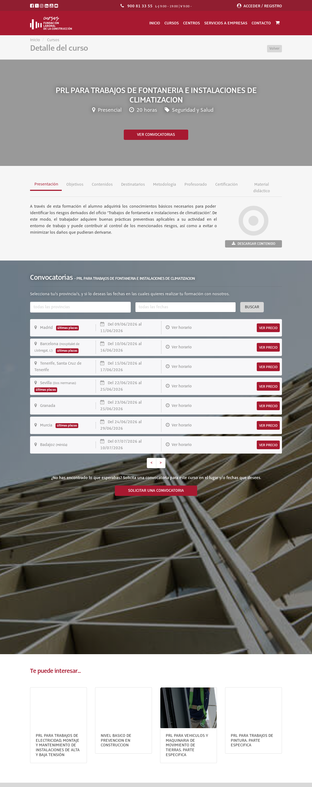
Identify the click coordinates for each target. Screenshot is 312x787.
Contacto (261, 23)
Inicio (154, 23)
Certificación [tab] (226, 184)
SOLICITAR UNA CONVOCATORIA (156, 491)
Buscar (252, 307)
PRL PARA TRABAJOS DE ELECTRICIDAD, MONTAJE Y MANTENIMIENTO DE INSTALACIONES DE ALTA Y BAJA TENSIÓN (58, 745)
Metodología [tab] (164, 184)
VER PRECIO (268, 328)
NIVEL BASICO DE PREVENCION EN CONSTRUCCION (116, 740)
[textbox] (80, 307)
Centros (191, 23)
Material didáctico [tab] (261, 187)
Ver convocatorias (156, 135)
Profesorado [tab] (195, 184)
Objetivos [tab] (74, 184)
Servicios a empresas (225, 23)
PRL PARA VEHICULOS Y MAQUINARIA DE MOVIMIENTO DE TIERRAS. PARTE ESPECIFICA (187, 745)
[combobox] (80, 307)
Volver (274, 48)
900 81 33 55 (139, 6)
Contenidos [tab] (102, 184)
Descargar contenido (253, 244)
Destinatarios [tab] (133, 184)
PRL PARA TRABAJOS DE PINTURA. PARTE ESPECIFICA (252, 740)
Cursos (171, 23)
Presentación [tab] (46, 184)
